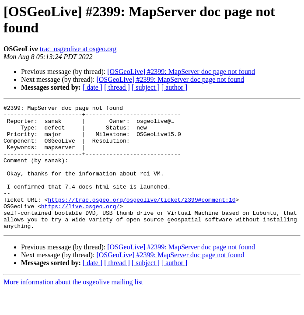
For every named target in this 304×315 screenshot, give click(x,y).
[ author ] (174, 87)
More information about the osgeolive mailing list (73, 307)
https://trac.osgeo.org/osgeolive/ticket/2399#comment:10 (141, 219)
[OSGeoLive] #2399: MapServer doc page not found (181, 71)
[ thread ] (117, 87)
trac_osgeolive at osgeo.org (78, 48)
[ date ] (92, 87)
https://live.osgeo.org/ (80, 227)
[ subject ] (146, 87)
